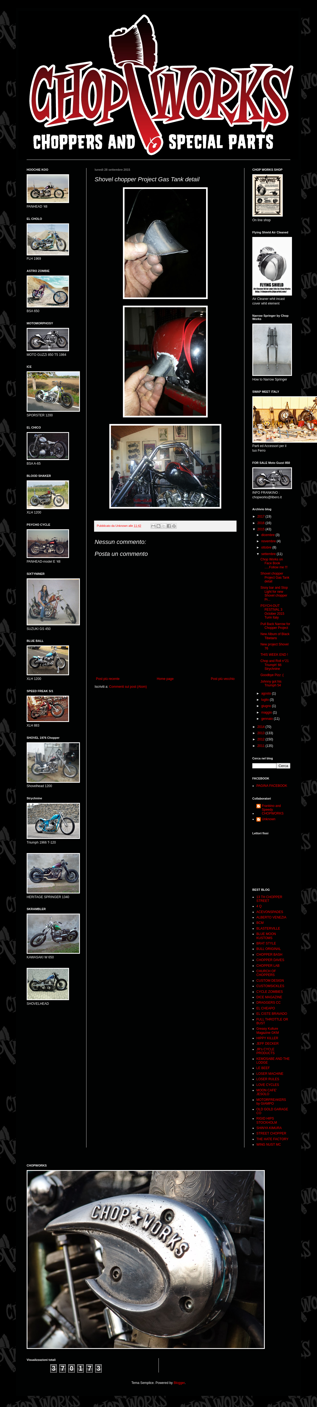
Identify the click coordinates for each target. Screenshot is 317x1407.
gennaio (267, 719)
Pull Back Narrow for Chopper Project (275, 626)
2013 (261, 733)
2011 (261, 746)
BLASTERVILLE (268, 928)
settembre (269, 554)
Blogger (179, 1383)
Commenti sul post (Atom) (128, 687)
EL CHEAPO (265, 1008)
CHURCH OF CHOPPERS (266, 973)
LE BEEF (263, 1068)
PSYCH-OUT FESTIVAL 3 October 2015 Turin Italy (272, 611)
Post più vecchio (223, 679)
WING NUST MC (268, 1144)
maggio (267, 712)
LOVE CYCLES (267, 1085)
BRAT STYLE (266, 943)
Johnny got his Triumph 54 (270, 683)
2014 (261, 727)
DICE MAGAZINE (269, 997)
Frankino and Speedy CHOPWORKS (273, 810)
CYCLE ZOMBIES (269, 992)
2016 (261, 523)
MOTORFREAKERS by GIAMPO (271, 1101)
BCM (260, 923)
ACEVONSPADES (269, 912)
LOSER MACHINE (269, 1074)
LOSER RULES (267, 1079)
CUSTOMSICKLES (270, 986)
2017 (261, 516)
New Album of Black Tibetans (275, 636)
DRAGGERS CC (268, 1002)
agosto (266, 693)
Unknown (268, 819)
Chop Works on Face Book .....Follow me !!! (274, 563)
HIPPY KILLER (267, 1038)
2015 (261, 529)
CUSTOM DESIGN (270, 981)
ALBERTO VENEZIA (271, 917)
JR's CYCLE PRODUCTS (265, 1051)
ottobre (266, 547)
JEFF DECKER (267, 1043)
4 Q (259, 906)
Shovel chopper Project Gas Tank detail (274, 577)
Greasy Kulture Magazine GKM (267, 1030)
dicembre (268, 535)
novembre (269, 541)
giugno (266, 706)
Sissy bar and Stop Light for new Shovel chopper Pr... (274, 593)
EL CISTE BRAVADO (271, 1014)
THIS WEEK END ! (274, 655)
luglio (265, 700)
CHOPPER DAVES (270, 960)
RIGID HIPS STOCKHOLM (266, 1120)
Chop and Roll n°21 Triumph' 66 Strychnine (274, 665)
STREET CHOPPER (271, 1133)
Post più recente (108, 679)
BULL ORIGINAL (268, 949)
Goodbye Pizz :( (272, 675)
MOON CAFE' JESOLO (266, 1092)
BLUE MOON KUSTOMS (266, 936)
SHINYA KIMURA (269, 1128)
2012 (261, 739)
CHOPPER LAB (267, 966)
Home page (165, 679)
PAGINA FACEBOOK (271, 786)
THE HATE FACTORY (272, 1139)
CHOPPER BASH (269, 954)
